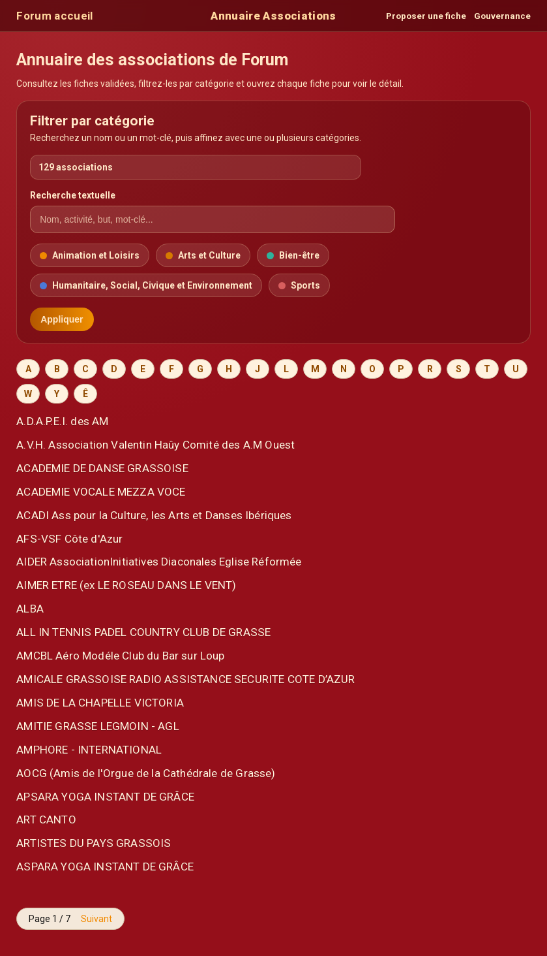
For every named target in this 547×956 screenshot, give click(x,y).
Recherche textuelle (72, 195)
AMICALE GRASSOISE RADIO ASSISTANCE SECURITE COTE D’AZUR (185, 679)
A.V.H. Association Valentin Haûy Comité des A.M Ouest (155, 444)
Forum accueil (54, 15)
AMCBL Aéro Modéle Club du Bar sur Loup (120, 655)
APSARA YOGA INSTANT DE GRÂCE (105, 796)
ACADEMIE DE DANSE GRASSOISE (102, 468)
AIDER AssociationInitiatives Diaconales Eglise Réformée (158, 561)
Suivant (96, 919)
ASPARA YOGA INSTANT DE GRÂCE (105, 866)
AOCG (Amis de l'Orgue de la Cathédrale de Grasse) (145, 773)
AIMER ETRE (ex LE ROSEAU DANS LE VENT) (126, 585)
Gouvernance (502, 16)
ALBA (30, 608)
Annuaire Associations (273, 15)
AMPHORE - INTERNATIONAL (89, 749)
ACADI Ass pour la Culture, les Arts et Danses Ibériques (153, 515)
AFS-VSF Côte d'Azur (69, 538)
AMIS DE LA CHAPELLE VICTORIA (100, 702)
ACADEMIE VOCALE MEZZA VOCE (100, 491)
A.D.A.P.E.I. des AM (62, 421)
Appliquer (61, 319)
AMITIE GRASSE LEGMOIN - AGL (97, 726)
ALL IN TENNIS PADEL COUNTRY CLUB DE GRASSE (143, 632)
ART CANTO (46, 819)
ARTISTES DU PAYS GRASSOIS (93, 843)
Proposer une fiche (426, 16)
